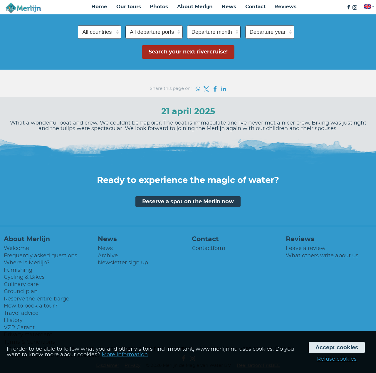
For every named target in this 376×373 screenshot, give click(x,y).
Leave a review (305, 248)
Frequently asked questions (40, 255)
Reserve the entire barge (36, 299)
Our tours (128, 6)
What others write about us (322, 255)
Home (99, 6)
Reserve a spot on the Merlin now (188, 201)
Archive (108, 255)
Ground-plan (21, 291)
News (228, 6)
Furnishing (18, 270)
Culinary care (21, 284)
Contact (255, 6)
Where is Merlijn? (27, 263)
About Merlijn (195, 6)
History (13, 320)
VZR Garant (19, 327)
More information (125, 354)
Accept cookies (336, 347)
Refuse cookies (337, 359)
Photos (159, 6)
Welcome (16, 248)
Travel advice (21, 313)
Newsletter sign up (123, 263)
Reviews (285, 6)
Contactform (208, 248)
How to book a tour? (31, 306)
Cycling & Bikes (24, 277)
